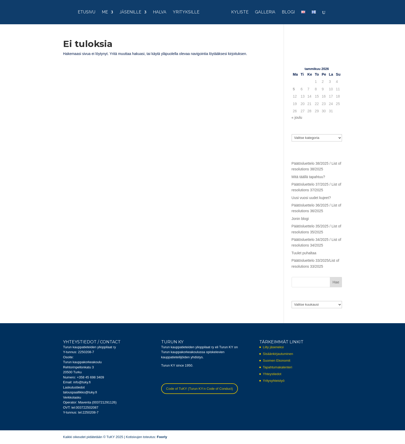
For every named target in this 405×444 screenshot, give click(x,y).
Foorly (162, 437)
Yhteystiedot (272, 374)
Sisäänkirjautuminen (278, 354)
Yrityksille (186, 12)
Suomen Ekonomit (276, 360)
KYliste (239, 12)
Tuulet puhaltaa (304, 253)
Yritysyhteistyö (274, 381)
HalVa (159, 12)
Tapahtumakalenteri (277, 367)
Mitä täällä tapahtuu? (308, 177)
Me (105, 12)
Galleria (265, 12)
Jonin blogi (300, 219)
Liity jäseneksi (273, 347)
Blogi (288, 12)
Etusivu (86, 12)
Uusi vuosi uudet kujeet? (311, 198)
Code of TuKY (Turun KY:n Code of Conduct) (199, 389)
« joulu (297, 117)
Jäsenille (130, 12)
